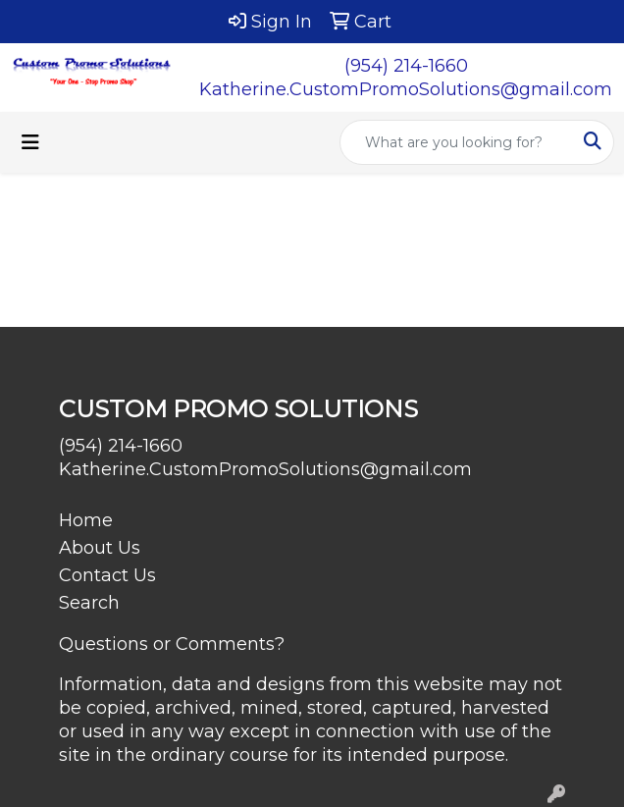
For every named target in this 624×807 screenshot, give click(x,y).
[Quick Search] (456, 142)
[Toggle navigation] (30, 142)
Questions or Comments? (172, 644)
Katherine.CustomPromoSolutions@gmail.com (405, 89)
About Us (99, 548)
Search (89, 603)
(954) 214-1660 (406, 66)
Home (86, 520)
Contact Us (107, 575)
